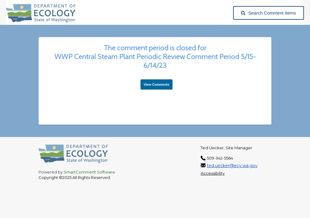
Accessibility (213, 173)
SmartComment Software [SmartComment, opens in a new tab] (89, 172)
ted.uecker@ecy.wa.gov (232, 165)
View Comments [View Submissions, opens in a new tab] (157, 84)
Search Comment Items (268, 12)
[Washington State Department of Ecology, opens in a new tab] (44, 13)
